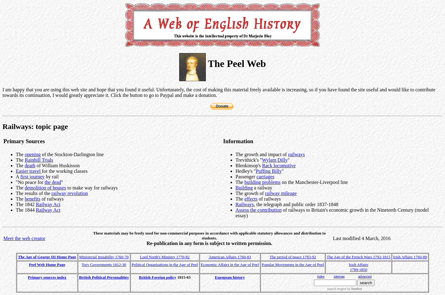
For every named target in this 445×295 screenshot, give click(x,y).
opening (33, 154)
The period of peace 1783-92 (293, 257)
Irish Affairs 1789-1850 (358, 267)
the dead (52, 182)
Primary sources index (47, 277)
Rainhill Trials (39, 160)
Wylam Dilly (275, 160)
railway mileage (281, 193)
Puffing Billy (269, 171)
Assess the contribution (258, 210)
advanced (364, 276)
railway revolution (70, 193)
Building (244, 187)
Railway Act (48, 204)
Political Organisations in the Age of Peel (165, 264)
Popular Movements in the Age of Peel (293, 264)
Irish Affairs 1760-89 (410, 257)
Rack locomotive (279, 165)
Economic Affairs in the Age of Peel (230, 264)
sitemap (339, 276)
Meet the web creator (24, 238)
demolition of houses (45, 187)
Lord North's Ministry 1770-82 (165, 257)
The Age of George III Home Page (47, 257)
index (320, 276)
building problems (262, 182)
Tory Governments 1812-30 (104, 264)
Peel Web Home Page (47, 264)
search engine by (344, 289)
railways (296, 154)
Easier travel (29, 171)
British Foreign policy (157, 277)
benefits (32, 199)
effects (250, 199)
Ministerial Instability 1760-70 (104, 257)
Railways (244, 204)
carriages (265, 176)
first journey (32, 176)
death (30, 165)
